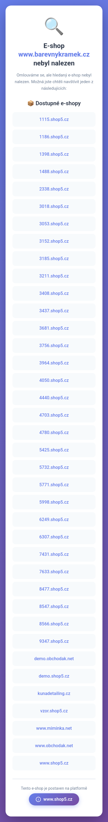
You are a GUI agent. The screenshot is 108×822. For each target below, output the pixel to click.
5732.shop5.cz (54, 467)
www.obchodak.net (54, 745)
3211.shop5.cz (54, 276)
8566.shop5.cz (54, 624)
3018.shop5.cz (54, 206)
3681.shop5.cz (54, 328)
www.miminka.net (54, 728)
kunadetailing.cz (54, 693)
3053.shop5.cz (54, 223)
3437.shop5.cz (54, 310)
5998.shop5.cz (54, 502)
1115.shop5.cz (54, 119)
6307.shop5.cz (54, 537)
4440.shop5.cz (54, 397)
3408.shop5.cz (54, 293)
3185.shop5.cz (54, 258)
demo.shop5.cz (54, 676)
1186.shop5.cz (54, 136)
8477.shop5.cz (54, 589)
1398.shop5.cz (54, 154)
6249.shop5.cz (54, 519)
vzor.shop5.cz (54, 710)
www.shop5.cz (53, 763)
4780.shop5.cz (54, 432)
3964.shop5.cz (54, 363)
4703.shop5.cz (54, 415)
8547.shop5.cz (54, 606)
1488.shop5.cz (54, 171)
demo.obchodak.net (54, 658)
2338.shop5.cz (54, 189)
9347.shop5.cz (54, 641)
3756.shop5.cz (54, 345)
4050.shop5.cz (54, 380)
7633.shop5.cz (54, 571)
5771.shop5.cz (54, 484)
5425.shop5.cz (54, 450)
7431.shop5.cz (54, 554)
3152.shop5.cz (54, 241)
